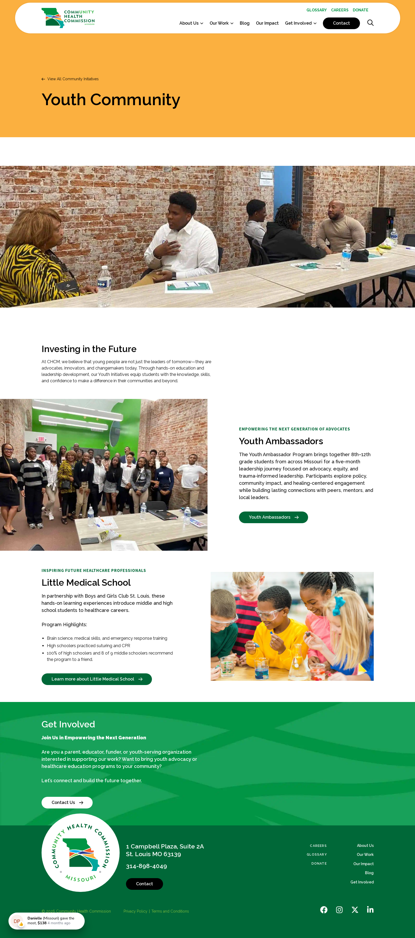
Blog (245, 23)
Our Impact (267, 23)
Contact (341, 23)
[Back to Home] (81, 852)
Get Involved (298, 23)
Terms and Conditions (170, 911)
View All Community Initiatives (73, 79)
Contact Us (69, 802)
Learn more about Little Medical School (98, 679)
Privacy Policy (135, 911)
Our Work (219, 23)
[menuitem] (316, 10)
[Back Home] (68, 18)
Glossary (316, 10)
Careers (340, 10)
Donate (360, 10)
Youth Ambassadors (275, 517)
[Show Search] (370, 23)
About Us (189, 23)
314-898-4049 (146, 865)
